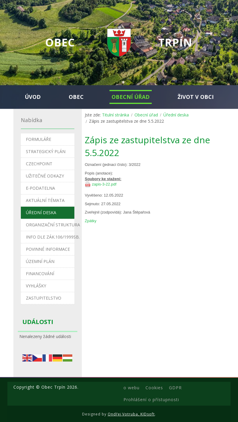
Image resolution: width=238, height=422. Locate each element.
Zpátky (90, 221)
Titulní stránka (115, 115)
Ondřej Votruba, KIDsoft (131, 414)
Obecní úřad (146, 115)
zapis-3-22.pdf (104, 184)
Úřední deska (176, 115)
